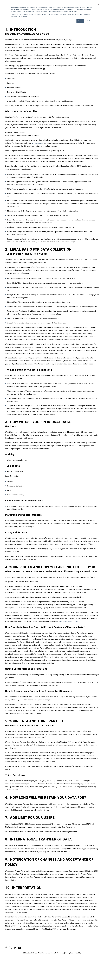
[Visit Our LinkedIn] (15, 948)
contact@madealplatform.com (69, 621)
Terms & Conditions (57, 953)
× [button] (99, 4)
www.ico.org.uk (37, 143)
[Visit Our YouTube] (20, 948)
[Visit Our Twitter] (11, 948)
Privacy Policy (69, 953)
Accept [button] (80, 20)
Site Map (78, 953)
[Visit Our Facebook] (6, 948)
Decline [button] (89, 20)
